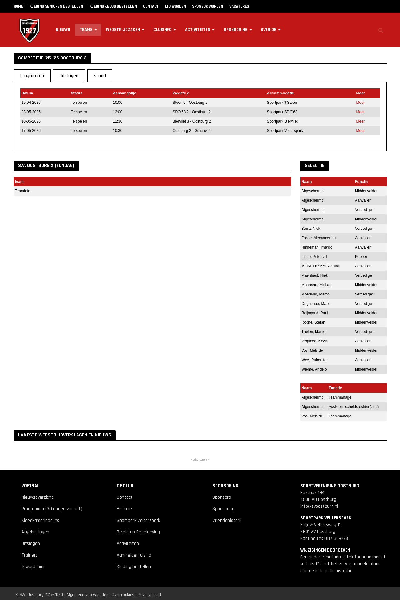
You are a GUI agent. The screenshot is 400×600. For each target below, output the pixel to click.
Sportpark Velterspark (138, 520)
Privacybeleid (149, 594)
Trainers (30, 555)
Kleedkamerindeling (41, 520)
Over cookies (123, 594)
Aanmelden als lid (134, 555)
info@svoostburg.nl (319, 506)
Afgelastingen (35, 532)
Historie (124, 509)
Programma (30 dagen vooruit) (52, 509)
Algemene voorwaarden (87, 594)
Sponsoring (236, 30)
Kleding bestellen (134, 567)
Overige (268, 30)
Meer (360, 102)
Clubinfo (162, 30)
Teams (86, 30)
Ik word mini (33, 567)
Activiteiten (197, 30)
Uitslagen (31, 544)
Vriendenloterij (226, 520)
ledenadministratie (333, 571)
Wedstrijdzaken (123, 30)
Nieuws (63, 30)
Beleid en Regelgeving (138, 532)
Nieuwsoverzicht (37, 497)
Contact (124, 497)
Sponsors (221, 497)
